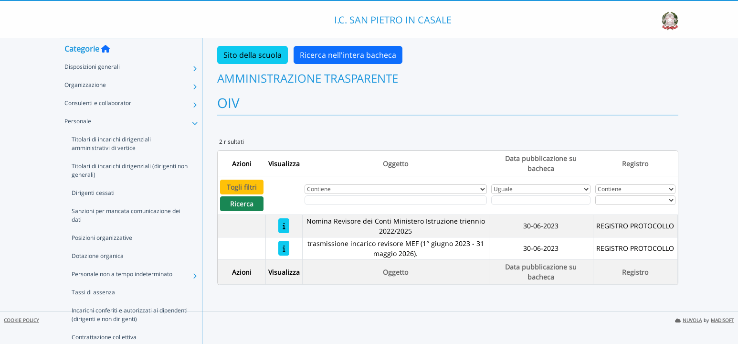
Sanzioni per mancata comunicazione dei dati (126, 234)
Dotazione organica (98, 274)
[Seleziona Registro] (635, 200)
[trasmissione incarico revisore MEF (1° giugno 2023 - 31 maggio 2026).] (283, 248)
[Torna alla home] (105, 67)
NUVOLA (688, 320)
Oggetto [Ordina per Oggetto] (395, 163)
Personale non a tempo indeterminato (122, 293)
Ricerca (241, 203)
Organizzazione (85, 103)
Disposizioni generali (92, 85)
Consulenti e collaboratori (98, 122)
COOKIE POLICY (21, 320)
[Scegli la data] (540, 200)
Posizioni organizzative (102, 256)
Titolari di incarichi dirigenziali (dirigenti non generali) (130, 189)
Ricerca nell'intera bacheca (348, 55)
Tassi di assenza (93, 311)
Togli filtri (242, 187)
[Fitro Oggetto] (396, 200)
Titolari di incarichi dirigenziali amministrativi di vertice (131, 162)
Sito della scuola (252, 55)
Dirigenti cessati (93, 211)
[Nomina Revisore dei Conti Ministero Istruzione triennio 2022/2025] (283, 225)
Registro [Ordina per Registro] (635, 163)
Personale (77, 140)
